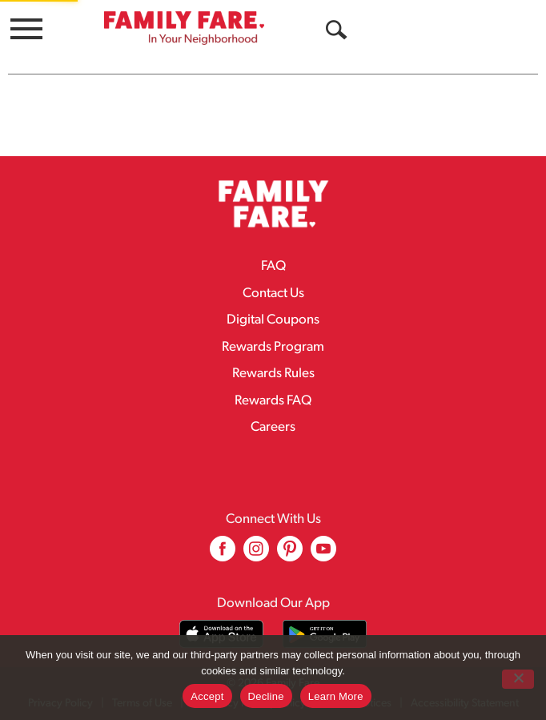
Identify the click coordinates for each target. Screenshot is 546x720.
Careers (273, 427)
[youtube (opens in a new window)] (323, 554)
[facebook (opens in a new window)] (222, 554)
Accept (207, 696)
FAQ (273, 266)
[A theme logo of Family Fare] (184, 27)
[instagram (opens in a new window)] (256, 554)
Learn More (335, 696)
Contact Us (273, 293)
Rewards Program (273, 347)
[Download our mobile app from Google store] (325, 634)
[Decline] (518, 679)
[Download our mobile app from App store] (221, 634)
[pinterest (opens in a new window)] (290, 554)
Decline (266, 696)
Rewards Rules (273, 373)
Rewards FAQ (273, 401)
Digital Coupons (273, 320)
